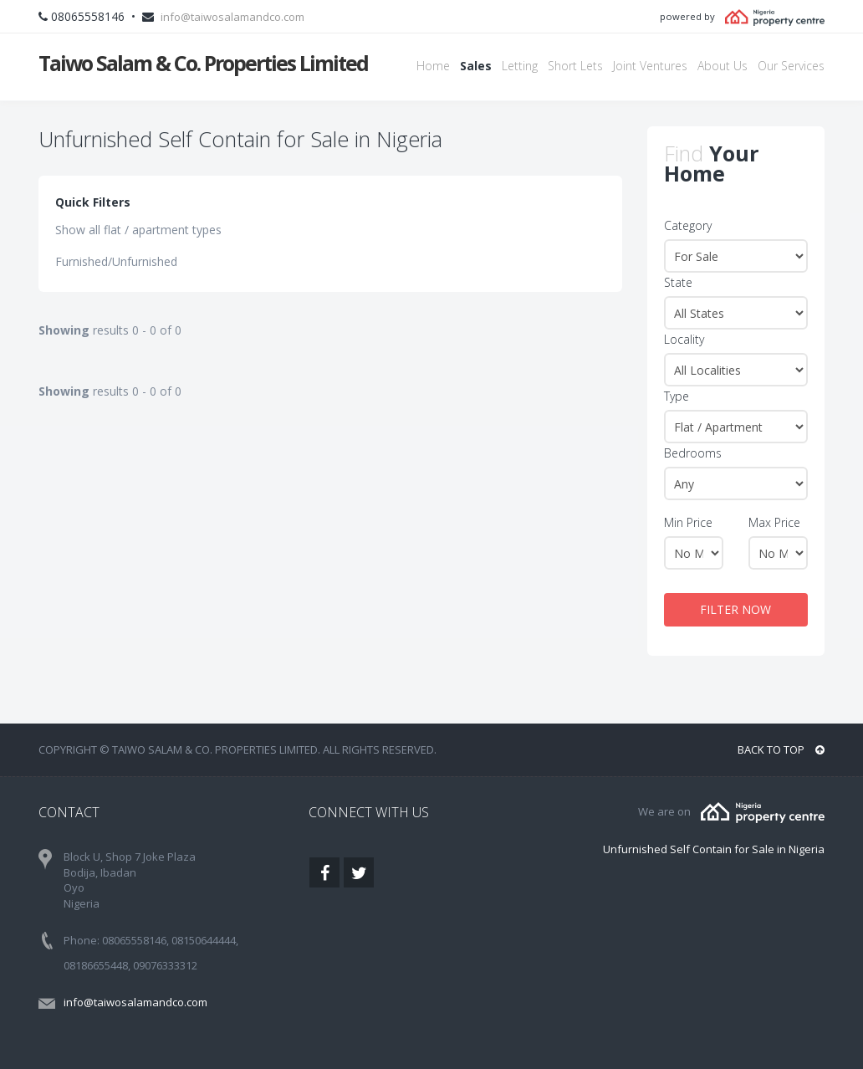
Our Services (791, 66)
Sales (476, 66)
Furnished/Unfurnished (116, 261)
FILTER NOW (735, 609)
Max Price (774, 522)
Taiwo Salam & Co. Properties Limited (203, 63)
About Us (722, 66)
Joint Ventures (650, 66)
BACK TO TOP (781, 749)
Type (676, 396)
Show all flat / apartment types (138, 230)
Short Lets (575, 66)
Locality (684, 339)
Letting (520, 66)
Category (688, 225)
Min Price (688, 522)
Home (433, 66)
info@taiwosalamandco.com (232, 16)
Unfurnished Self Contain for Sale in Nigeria (714, 849)
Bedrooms (693, 453)
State (678, 282)
